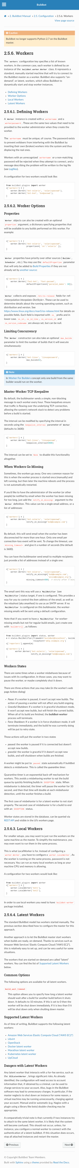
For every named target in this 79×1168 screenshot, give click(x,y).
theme (35, 1162)
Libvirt (11, 1039)
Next (69, 1145)
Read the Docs (61, 1162)
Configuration (44, 16)
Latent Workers (16, 103)
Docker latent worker (19, 1046)
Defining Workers (17, 92)
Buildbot (41, 5)
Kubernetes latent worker (22, 1054)
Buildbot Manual (20, 16)
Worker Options (17, 96)
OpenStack (14, 1043)
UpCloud (13, 1058)
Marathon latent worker (21, 1050)
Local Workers (16, 99)
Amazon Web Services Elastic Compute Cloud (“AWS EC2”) (40, 1035)
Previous (12, 1145)
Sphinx (19, 1162)
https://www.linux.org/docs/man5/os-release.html (31, 311)
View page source (64, 20)
